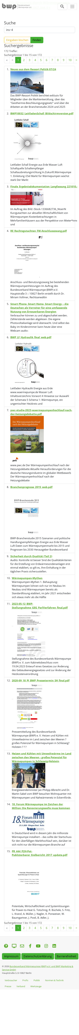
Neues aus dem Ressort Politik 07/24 (33, 69)
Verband (21, 986)
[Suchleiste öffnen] (62, 6)
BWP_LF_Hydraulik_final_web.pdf (30, 337)
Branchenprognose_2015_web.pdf (31, 487)
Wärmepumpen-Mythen (27, 578)
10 (69, 60)
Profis (25, 980)
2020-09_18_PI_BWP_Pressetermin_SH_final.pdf (40, 680)
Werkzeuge (35, 986)
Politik (37, 980)
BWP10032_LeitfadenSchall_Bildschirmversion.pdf (41, 113)
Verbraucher (11, 980)
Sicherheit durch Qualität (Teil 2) (31, 556)
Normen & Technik (54, 980)
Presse (8, 986)
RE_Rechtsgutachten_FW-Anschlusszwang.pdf (38, 230)
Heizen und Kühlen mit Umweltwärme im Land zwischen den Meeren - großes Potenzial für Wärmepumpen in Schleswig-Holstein (41, 757)
